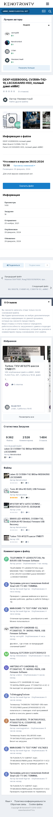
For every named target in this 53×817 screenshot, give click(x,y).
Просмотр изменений (24, 165)
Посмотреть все (26, 419)
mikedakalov (21, 658)
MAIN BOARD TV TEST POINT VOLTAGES (29, 611)
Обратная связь (18, 807)
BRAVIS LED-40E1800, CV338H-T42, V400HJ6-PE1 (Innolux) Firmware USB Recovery (27, 524)
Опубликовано (35, 566)
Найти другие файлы (18, 101)
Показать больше (27, 68)
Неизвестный (17, 59)
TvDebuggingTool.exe (20, 697)
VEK (6, 372)
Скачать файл (26, 186)
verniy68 (15, 33)
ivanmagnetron (22, 731)
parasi (18, 566)
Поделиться (13, 265)
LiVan (13, 50)
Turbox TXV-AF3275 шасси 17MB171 (27, 539)
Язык (8, 804)
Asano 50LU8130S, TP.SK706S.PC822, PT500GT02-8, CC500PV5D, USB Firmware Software (28, 725)
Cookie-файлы (36, 807)
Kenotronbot (16, 41)
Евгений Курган (23, 591)
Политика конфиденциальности (30, 804)
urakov (19, 677)
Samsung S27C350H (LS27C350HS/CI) (28, 655)
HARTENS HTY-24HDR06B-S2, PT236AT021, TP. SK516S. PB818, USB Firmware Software (27, 633)
